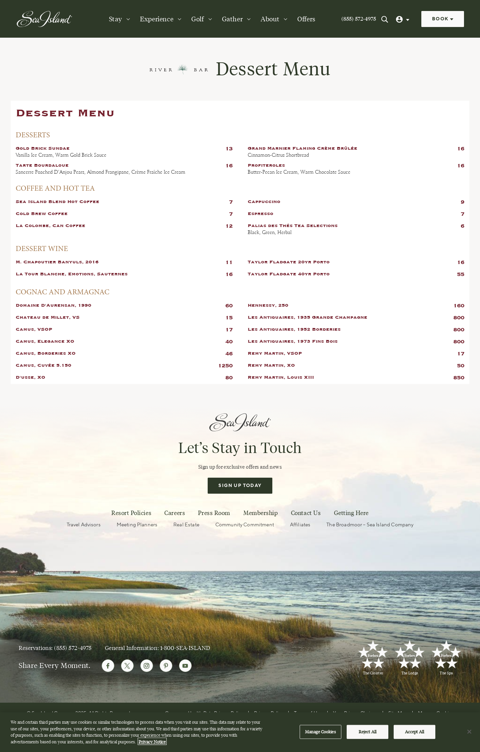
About (270, 19)
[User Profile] (403, 19)
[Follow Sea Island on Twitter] (127, 665)
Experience (156, 19)
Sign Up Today (239, 486)
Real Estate (186, 525)
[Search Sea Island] (384, 19)
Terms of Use (308, 713)
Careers (174, 513)
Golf (197, 19)
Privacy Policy (268, 713)
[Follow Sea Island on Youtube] (185, 665)
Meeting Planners (137, 525)
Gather (232, 19)
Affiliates (300, 525)
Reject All (367, 735)
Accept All (414, 735)
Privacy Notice (152, 745)
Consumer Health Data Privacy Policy (204, 713)
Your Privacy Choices (355, 713)
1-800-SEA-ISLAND (185, 647)
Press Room (214, 513)
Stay (115, 19)
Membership (260, 513)
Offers (306, 19)
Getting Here (351, 513)
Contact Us (306, 513)
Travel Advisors (84, 525)
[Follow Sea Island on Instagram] (146, 665)
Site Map (397, 713)
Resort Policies (131, 513)
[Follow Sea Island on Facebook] (108, 665)
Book (442, 19)
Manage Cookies (435, 713)
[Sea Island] (44, 18)
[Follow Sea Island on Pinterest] (166, 665)
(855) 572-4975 (358, 19)
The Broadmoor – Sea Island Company (369, 525)
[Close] (469, 736)
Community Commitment (244, 525)
